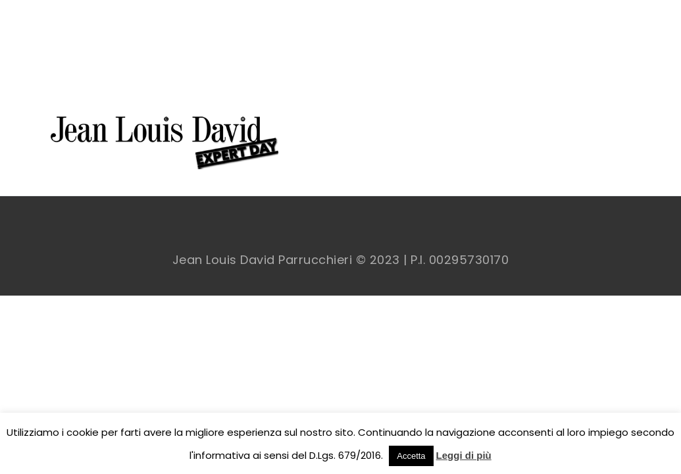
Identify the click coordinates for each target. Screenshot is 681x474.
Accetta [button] (411, 456)
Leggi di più (464, 455)
